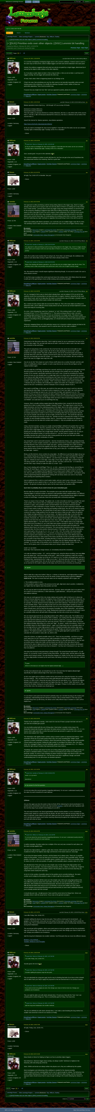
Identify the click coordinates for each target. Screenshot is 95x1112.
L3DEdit (43, 231)
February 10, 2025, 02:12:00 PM (32, 172)
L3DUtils (61, 231)
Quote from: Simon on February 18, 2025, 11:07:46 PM (40, 956)
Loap (33, 231)
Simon (11, 102)
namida (12, 202)
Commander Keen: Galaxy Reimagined (43, 235)
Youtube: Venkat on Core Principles (34, 941)
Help (74, 1110)
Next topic (84, 48)
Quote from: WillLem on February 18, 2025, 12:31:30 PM (40, 835)
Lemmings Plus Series (50, 230)
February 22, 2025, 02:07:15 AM (32, 1054)
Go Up (8, 1088)
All (24, 53)
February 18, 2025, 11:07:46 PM (32, 912)
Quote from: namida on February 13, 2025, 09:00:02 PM (40, 773)
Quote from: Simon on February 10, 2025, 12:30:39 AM (40, 144)
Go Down (9, 53)
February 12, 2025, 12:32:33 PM (32, 240)
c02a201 (59, 806)
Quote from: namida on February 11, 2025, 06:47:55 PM (40, 244)
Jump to (65, 1099)
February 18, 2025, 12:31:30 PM (32, 769)
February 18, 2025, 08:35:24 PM (32, 831)
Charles (57, 36)
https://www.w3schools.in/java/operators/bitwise (38, 124)
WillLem (52, 36)
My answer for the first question (35, 785)
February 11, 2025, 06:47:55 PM (32, 201)
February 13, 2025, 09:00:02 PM (32, 338)
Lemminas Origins (75, 94)
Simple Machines (18, 1110)
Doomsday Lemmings (70, 230)
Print (86, 53)
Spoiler (28, 567)
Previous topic (75, 48)
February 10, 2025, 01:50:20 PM (32, 140)
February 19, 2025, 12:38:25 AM (32, 952)
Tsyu (48, 36)
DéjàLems (28, 96)
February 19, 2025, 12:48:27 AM (32, 1024)
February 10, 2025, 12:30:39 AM (32, 102)
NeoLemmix (35, 230)
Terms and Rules (81, 1110)
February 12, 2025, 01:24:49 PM (32, 291)
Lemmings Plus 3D (79, 231)
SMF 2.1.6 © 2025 (9, 1110)
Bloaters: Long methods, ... (32, 939)
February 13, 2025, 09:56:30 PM (32, 718)
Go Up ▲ (88, 1110)
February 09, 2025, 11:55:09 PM (32, 58)
